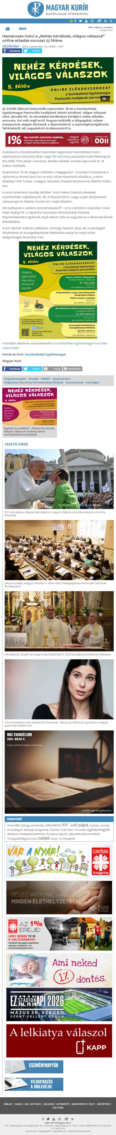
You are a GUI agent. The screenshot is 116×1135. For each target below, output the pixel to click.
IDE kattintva (61, 156)
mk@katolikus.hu (92, 1125)
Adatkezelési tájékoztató (79, 1131)
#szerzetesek (75, 382)
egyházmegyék (98, 829)
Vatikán (94, 825)
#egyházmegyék (15, 379)
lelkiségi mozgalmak (36, 830)
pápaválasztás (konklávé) (84, 834)
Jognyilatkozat (59, 1131)
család (43, 838)
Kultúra (58, 1107)
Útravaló (80, 830)
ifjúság (25, 825)
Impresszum (31, 1131)
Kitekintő (63, 1104)
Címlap (8, 1104)
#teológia (92, 382)
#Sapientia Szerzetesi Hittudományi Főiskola (33, 382)
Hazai (18, 1104)
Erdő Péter (67, 830)
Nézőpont (10, 46)
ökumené (53, 825)
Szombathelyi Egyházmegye (45, 354)
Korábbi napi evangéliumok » (97, 810)
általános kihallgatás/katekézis (26, 834)
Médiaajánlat (45, 1131)
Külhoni (49, 1104)
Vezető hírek (16, 444)
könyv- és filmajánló (63, 838)
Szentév (54, 830)
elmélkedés (37, 825)
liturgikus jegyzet (57, 834)
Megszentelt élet (83, 1104)
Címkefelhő (14, 819)
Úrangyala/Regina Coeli (21, 838)
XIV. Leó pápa (75, 825)
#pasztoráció (61, 379)
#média (33, 379)
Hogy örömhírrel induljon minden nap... (25, 739)
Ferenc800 (13, 825)
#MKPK (45, 379)
